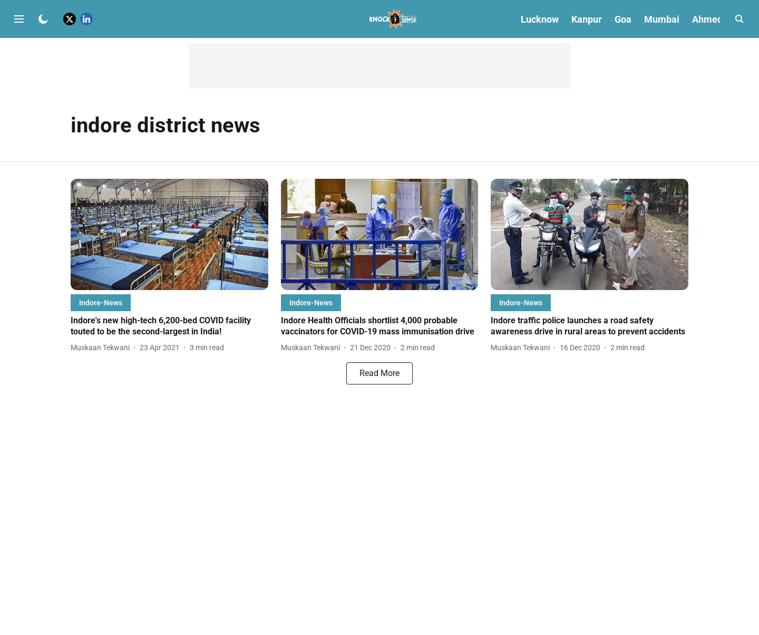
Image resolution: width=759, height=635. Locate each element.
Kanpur (586, 19)
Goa (623, 19)
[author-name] (102, 347)
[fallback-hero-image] (169, 234)
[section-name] (101, 302)
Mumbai (661, 19)
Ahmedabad (718, 19)
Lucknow (540, 19)
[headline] (169, 326)
